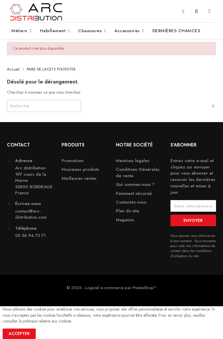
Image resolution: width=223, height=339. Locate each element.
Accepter (19, 333)
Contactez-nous (131, 202)
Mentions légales (132, 161)
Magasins (125, 220)
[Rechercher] (44, 106)
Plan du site (127, 211)
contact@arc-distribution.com (31, 214)
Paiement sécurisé (134, 194)
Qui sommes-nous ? (135, 185)
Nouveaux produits (80, 169)
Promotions (73, 161)
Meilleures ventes (79, 178)
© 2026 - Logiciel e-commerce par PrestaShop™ (111, 288)
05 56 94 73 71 (30, 236)
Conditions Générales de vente (137, 172)
